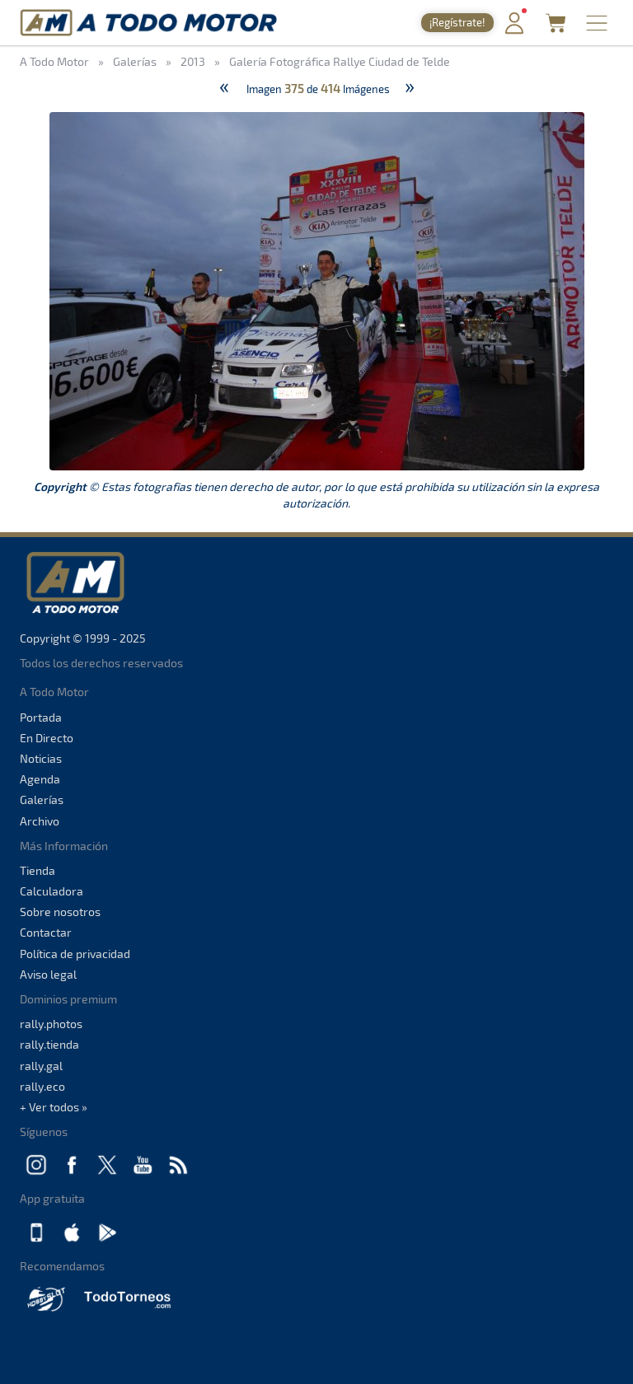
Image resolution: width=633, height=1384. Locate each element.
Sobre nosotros (60, 912)
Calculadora (51, 891)
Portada (41, 717)
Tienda (37, 870)
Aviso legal (48, 974)
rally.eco (42, 1086)
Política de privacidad (75, 954)
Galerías (41, 800)
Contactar (46, 932)
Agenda (40, 779)
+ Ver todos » (53, 1107)
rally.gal (41, 1066)
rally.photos (51, 1024)
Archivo (39, 821)
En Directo (46, 738)
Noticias (41, 758)
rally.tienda (49, 1044)
